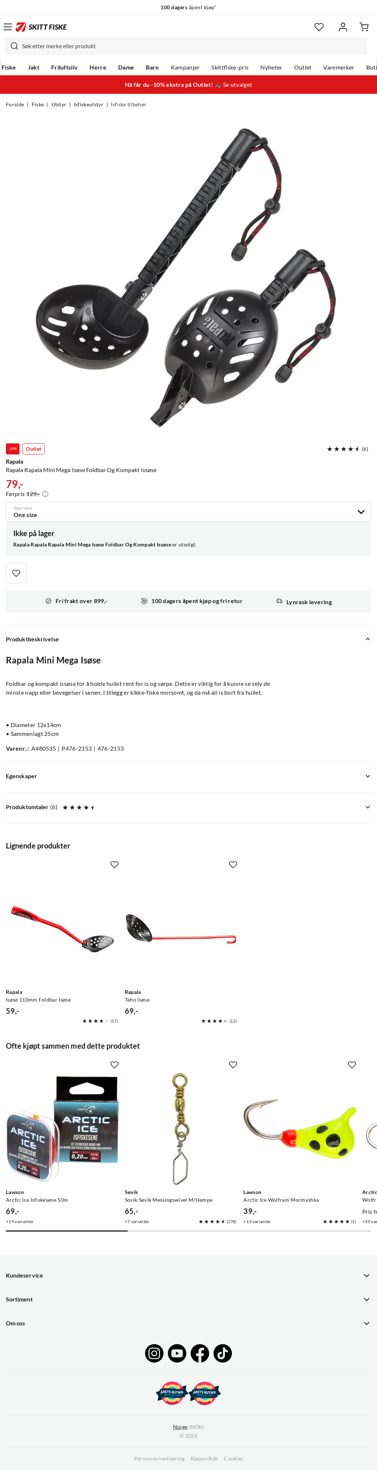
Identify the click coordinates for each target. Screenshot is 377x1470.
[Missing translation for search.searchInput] (11, 46)
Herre (97, 67)
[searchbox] (192, 46)
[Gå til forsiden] (41, 27)
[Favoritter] (319, 27)
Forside (15, 104)
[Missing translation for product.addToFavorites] (16, 573)
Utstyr (59, 104)
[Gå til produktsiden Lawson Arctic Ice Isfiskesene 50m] (62, 1129)
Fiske (8, 67)
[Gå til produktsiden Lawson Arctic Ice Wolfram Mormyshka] (299, 1129)
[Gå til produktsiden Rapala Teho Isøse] (181, 928)
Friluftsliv (64, 67)
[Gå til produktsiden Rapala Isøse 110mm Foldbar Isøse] (62, 928)
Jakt (33, 67)
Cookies (233, 1459)
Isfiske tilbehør (129, 104)
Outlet (303, 67)
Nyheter (271, 67)
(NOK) (188, 1427)
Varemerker (338, 67)
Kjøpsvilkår (204, 1459)
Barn (152, 67)
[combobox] (185, 46)
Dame (126, 67)
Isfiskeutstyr (88, 104)
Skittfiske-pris (230, 67)
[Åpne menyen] (7, 27)
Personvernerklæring (159, 1459)
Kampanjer (185, 67)
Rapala (14, 461)
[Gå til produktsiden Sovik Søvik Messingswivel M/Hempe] (181, 1129)
